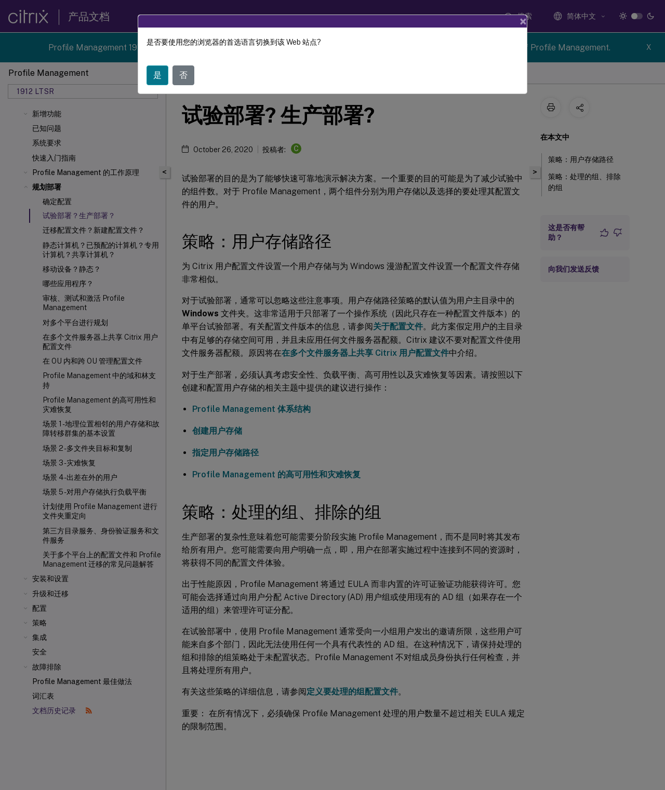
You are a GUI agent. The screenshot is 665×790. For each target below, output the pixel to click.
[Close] (523, 21)
